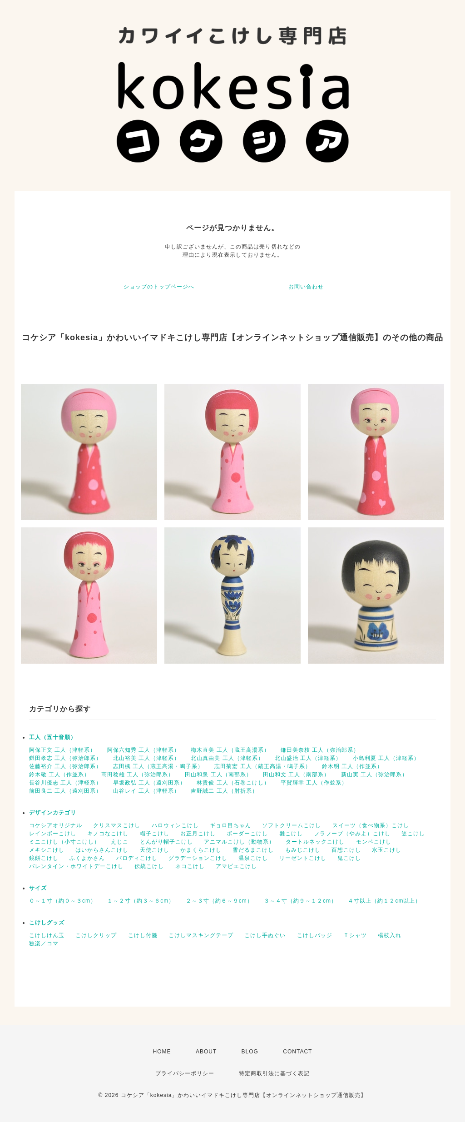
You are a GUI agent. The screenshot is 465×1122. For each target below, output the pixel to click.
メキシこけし (46, 850)
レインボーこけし (52, 833)
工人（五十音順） (52, 737)
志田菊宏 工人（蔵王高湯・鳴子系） (262, 766)
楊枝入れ (389, 935)
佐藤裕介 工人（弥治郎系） (65, 766)
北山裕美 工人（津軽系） (146, 758)
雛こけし (291, 833)
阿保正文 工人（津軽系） (62, 750)
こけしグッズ (46, 922)
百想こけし (346, 850)
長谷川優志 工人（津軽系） (65, 782)
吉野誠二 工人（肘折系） (224, 791)
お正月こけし (198, 833)
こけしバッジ (314, 935)
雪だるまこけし (253, 850)
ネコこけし (190, 866)
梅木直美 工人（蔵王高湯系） (230, 750)
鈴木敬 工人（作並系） (59, 774)
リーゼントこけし (302, 858)
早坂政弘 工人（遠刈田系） (149, 782)
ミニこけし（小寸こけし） (64, 842)
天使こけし (154, 850)
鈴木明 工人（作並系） (352, 766)
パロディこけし (137, 858)
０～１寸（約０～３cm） (62, 901)
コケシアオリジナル (55, 825)
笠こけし (413, 833)
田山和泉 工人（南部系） (218, 774)
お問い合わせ (306, 286)
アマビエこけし (236, 866)
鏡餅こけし (44, 858)
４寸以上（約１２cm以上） (384, 901)
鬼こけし (349, 858)
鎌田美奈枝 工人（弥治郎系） (320, 750)
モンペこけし (373, 842)
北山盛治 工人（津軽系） (308, 758)
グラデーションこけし (198, 858)
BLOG (250, 1051)
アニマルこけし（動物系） (239, 842)
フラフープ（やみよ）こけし (352, 833)
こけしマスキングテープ (200, 935)
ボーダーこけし (247, 833)
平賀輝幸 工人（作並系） (314, 782)
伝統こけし (149, 866)
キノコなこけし (108, 833)
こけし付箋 (143, 935)
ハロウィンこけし (175, 825)
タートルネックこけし (315, 842)
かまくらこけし (201, 850)
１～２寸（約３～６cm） (140, 901)
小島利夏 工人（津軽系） (386, 758)
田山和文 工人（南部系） (296, 774)
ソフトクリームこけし (291, 825)
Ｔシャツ (355, 935)
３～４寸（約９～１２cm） (300, 901)
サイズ (38, 888)
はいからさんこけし (102, 850)
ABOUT (206, 1051)
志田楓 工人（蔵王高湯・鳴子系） (158, 766)
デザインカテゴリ (52, 812)
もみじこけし (303, 850)
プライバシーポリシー (184, 1073)
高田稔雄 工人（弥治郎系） (137, 774)
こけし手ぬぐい (265, 935)
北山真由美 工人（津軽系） (227, 758)
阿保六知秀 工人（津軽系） (143, 750)
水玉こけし (386, 850)
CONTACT (297, 1051)
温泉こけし (253, 858)
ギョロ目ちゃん (230, 825)
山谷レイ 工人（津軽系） (146, 791)
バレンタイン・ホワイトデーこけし (76, 866)
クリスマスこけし (116, 825)
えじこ (120, 842)
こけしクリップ (96, 935)
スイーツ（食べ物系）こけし (370, 825)
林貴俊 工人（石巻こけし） (233, 782)
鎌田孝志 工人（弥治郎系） (65, 758)
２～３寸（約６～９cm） (219, 901)
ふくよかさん (87, 858)
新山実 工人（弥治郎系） (374, 774)
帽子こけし (154, 833)
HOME (162, 1051)
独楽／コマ (44, 943)
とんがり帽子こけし (166, 842)
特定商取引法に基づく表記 (274, 1073)
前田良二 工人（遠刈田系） (65, 791)
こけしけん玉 (46, 935)
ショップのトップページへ (159, 286)
